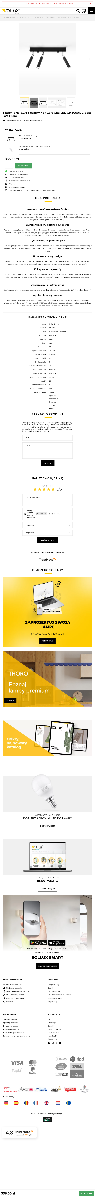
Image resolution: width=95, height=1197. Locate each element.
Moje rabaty (52, 1002)
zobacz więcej (47, 826)
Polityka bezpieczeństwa (13, 1033)
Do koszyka (86, 1193)
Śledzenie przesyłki (14, 988)
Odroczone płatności (16, 190)
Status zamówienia (14, 985)
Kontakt (9, 1002)
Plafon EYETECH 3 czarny (28, 136)
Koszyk (50, 988)
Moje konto (54, 980)
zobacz (10, 700)
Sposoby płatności (10, 1023)
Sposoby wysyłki (10, 1019)
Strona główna (9, 17)
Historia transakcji (55, 998)
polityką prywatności (53, 429)
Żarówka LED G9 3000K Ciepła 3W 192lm (34, 146)
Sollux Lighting (54, 324)
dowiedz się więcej (47, 966)
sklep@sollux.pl (55, 1114)
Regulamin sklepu (10, 1026)
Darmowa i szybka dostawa (18, 174)
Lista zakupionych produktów (60, 995)
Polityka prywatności (11, 1029)
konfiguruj (47, 641)
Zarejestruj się (53, 985)
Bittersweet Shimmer (57, 332)
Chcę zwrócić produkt (15, 995)
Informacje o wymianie (15, 998)
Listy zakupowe (54, 991)
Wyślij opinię (47, 540)
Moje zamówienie (13, 980)
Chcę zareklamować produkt (18, 991)
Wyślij (47, 463)
